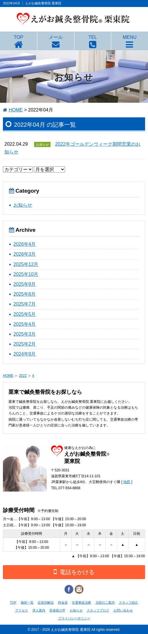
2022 (23, 376)
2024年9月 (24, 353)
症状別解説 (46, 602)
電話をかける (74, 571)
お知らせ (22, 205)
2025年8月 (24, 294)
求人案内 (38, 610)
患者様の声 (57, 610)
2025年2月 (24, 344)
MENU (130, 37)
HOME (16, 109)
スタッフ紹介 (128, 602)
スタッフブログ (98, 610)
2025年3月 (24, 334)
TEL (92, 37)
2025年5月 (24, 314)
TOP (18, 37)
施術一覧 (27, 602)
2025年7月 (24, 304)
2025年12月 (25, 264)
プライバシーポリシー (74, 618)
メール (56, 37)
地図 (126, 482)
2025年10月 (25, 274)
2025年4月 (24, 324)
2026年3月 (24, 254)
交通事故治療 (81, 602)
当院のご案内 (105, 602)
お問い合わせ (123, 610)
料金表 (63, 602)
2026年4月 (24, 244)
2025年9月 (24, 284)
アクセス (21, 610)
